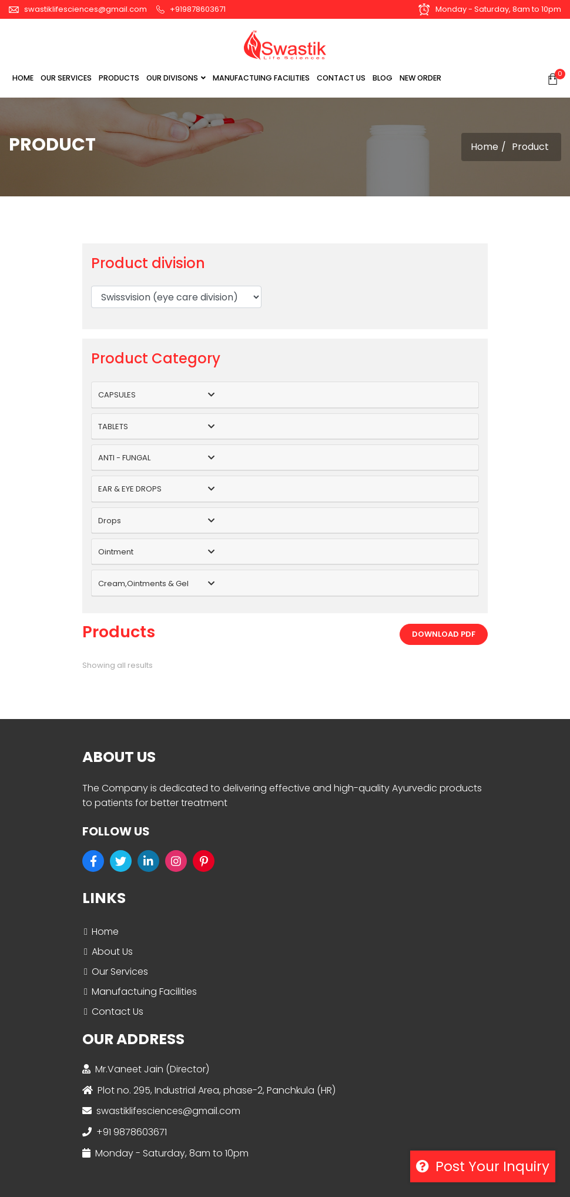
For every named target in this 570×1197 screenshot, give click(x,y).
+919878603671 (191, 9)
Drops (109, 520)
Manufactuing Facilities (144, 991)
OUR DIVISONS (176, 78)
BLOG (383, 78)
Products (119, 78)
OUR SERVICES (66, 78)
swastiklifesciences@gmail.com (78, 9)
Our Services (120, 971)
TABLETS (113, 426)
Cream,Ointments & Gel (143, 583)
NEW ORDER (420, 78)
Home (22, 78)
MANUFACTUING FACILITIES (261, 78)
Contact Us (117, 1011)
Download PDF (443, 634)
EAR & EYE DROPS (130, 488)
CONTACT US (341, 78)
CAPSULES (117, 394)
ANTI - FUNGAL (124, 457)
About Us (112, 951)
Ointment (115, 551)
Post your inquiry (482, 1166)
